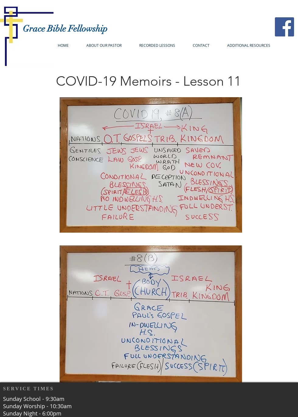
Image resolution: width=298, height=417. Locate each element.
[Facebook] (284, 26)
